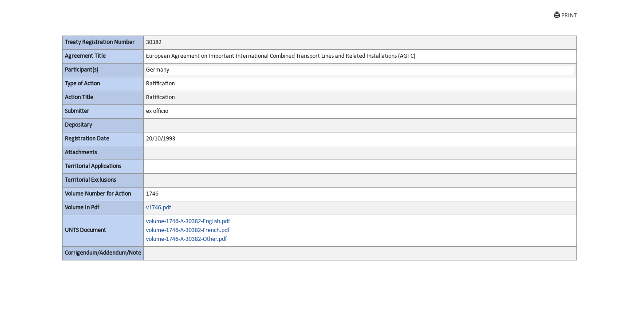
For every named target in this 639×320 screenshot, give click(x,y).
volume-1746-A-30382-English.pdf (188, 221)
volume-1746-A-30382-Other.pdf (186, 239)
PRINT (565, 15)
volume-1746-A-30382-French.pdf (187, 230)
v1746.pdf (158, 207)
